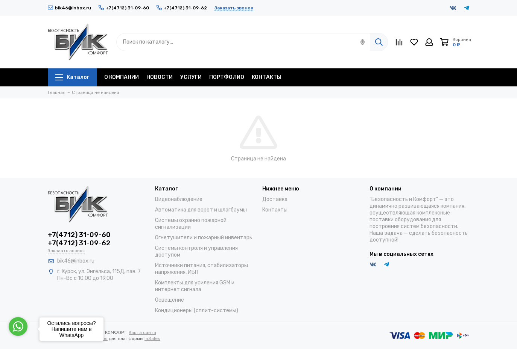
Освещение (169, 300)
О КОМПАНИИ (121, 77)
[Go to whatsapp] (18, 326)
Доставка (274, 199)
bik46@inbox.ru (69, 8)
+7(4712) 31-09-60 (124, 8)
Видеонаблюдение (178, 199)
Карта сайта (142, 332)
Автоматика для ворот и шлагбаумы (201, 210)
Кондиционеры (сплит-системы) (196, 310)
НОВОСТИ (159, 77)
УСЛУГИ (191, 77)
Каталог (72, 77)
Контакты (274, 210)
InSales (152, 338)
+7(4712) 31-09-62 (182, 8)
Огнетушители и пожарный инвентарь (203, 237)
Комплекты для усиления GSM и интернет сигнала (194, 286)
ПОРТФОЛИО (226, 77)
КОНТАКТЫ (266, 77)
